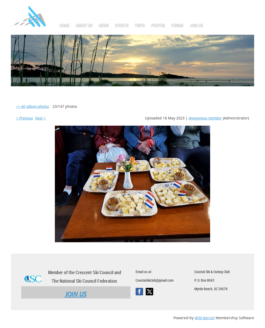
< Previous (24, 118)
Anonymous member (205, 118)
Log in (249, 7)
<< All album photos (32, 106)
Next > (40, 118)
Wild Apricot (205, 317)
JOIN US (75, 294)
